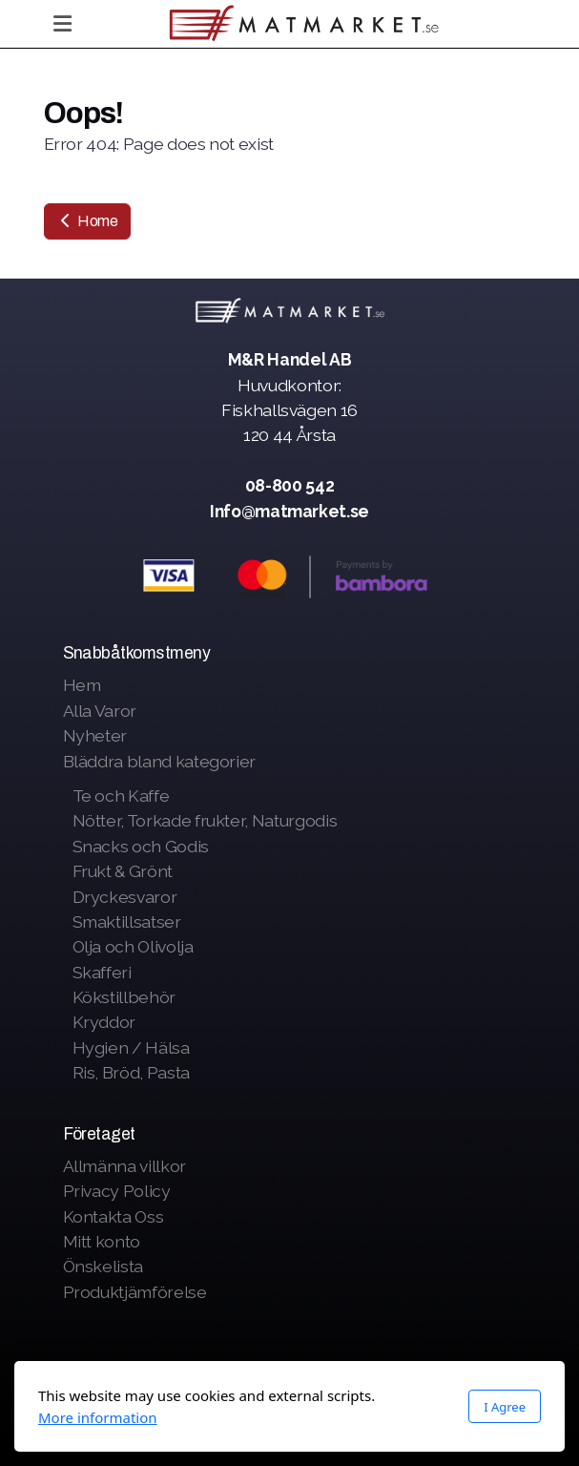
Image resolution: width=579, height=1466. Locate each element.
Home (87, 221)
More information (97, 1417)
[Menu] (63, 24)
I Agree (505, 1406)
